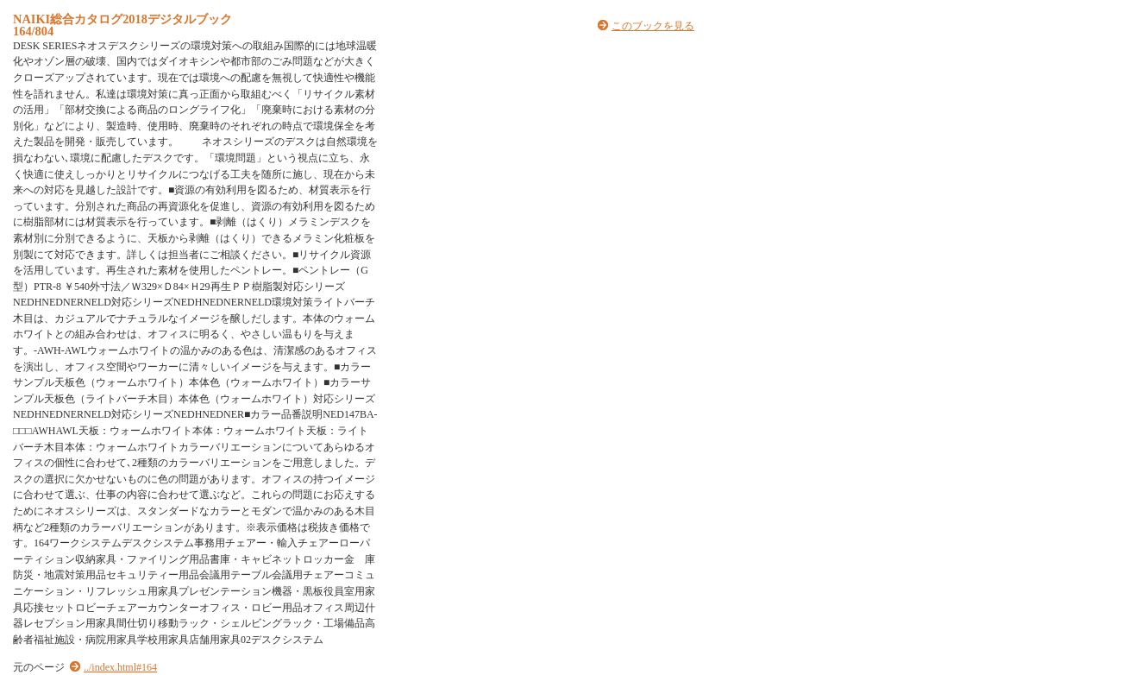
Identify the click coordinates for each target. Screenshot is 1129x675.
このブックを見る (653, 26)
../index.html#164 (120, 667)
